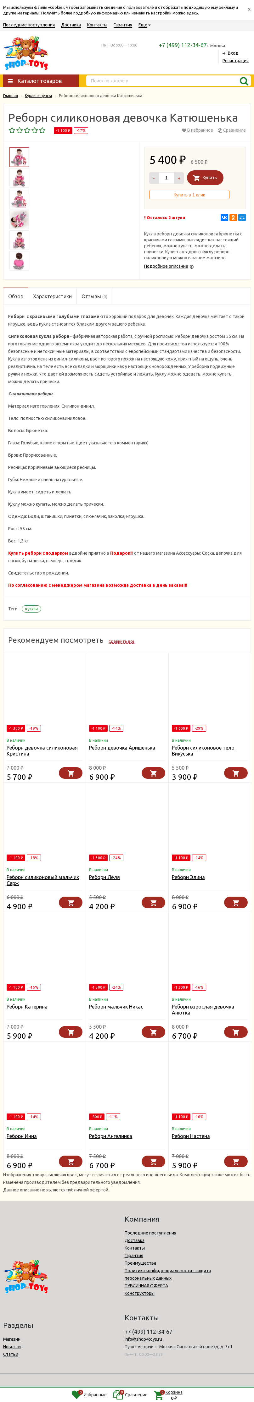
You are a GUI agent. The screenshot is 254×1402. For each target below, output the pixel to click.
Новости (12, 1346)
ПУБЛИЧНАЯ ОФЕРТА (146, 1285)
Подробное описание (166, 266)
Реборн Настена (191, 1136)
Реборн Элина (188, 877)
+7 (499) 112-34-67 (183, 45)
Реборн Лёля (104, 877)
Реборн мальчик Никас (116, 1006)
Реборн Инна (22, 1136)
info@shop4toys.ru (143, 1339)
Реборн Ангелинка (110, 1136)
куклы (31, 608)
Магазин (11, 1339)
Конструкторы (140, 1293)
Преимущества (140, 1263)
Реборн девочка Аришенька (122, 747)
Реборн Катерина (27, 1006)
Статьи (10, 1354)
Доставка (71, 24)
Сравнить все (121, 641)
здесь (192, 13)
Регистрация (236, 60)
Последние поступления (29, 24)
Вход (233, 53)
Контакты (97, 24)
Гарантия (123, 24)
